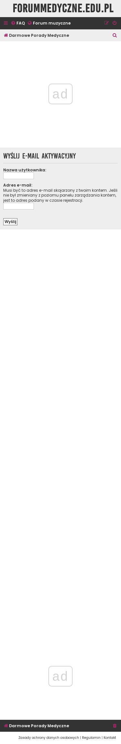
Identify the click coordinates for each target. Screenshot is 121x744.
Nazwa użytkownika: (24, 170)
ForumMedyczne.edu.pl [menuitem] (63, 8)
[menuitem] (18, 23)
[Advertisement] (60, 433)
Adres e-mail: (17, 185)
